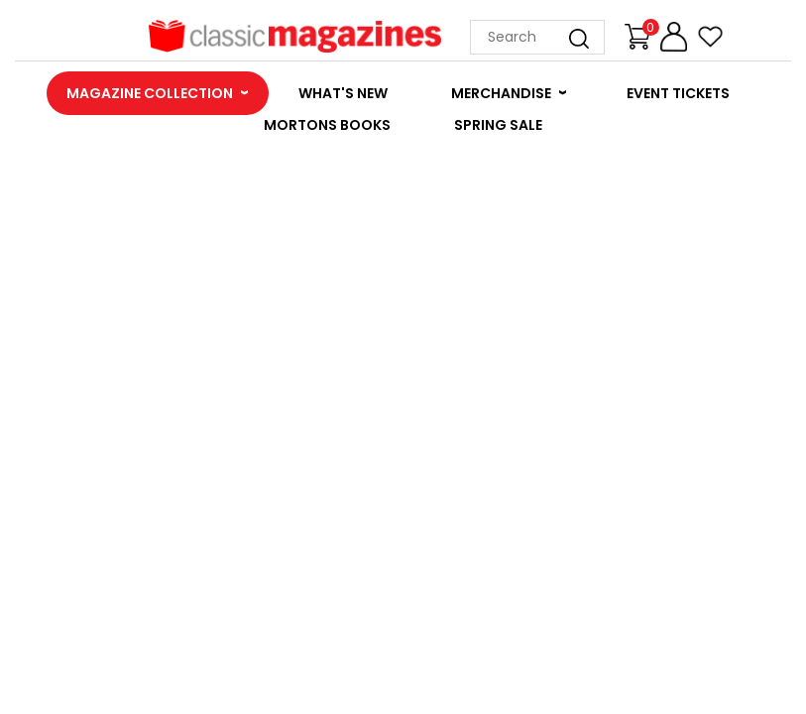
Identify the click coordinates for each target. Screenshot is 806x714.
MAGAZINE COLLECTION (149, 93)
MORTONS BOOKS (327, 125)
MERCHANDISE (501, 93)
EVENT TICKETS (678, 93)
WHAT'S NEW (343, 93)
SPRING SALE (498, 125)
